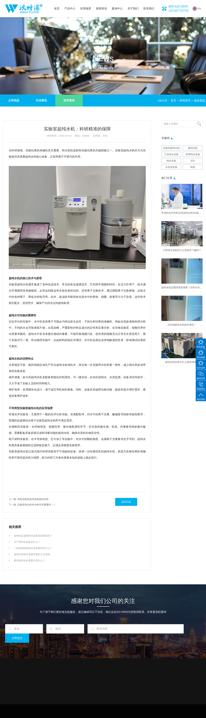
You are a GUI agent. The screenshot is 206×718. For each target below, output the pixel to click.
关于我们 (133, 8)
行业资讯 (41, 100)
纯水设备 (171, 160)
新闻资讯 (101, 8)
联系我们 (148, 8)
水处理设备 (171, 167)
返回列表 (126, 501)
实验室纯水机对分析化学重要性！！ (32, 504)
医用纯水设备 (193, 154)
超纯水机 (193, 148)
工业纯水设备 (171, 154)
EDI (193, 160)
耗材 (192, 167)
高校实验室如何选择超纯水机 (29, 499)
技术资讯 (69, 100)
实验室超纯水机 (171, 148)
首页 (57, 8)
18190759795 (178, 11)
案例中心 (117, 8)
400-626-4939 (178, 6)
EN (197, 9)
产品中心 (69, 8)
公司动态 (13, 100)
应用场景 (85, 8)
